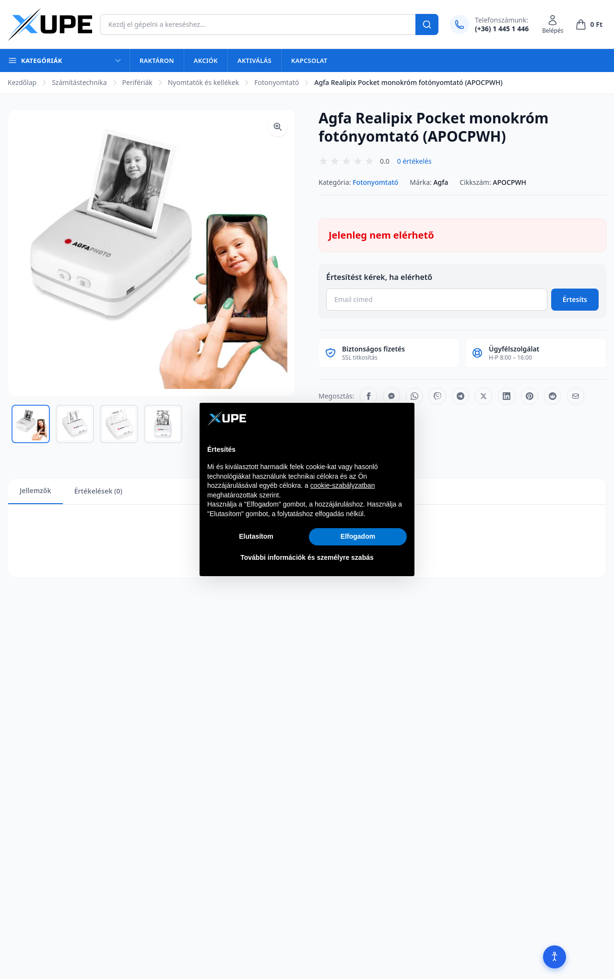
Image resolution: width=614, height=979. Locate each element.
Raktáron (157, 60)
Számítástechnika (79, 82)
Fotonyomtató (276, 82)
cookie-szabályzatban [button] (342, 485)
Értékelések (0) (98, 491)
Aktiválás (254, 60)
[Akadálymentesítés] (554, 956)
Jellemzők (35, 490)
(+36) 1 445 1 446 (502, 28)
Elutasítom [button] (256, 536)
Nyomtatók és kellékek (203, 82)
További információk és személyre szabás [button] (307, 557)
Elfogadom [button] (358, 536)
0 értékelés (414, 161)
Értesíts (575, 299)
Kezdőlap (22, 82)
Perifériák (137, 82)
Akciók (206, 60)
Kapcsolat (309, 60)
